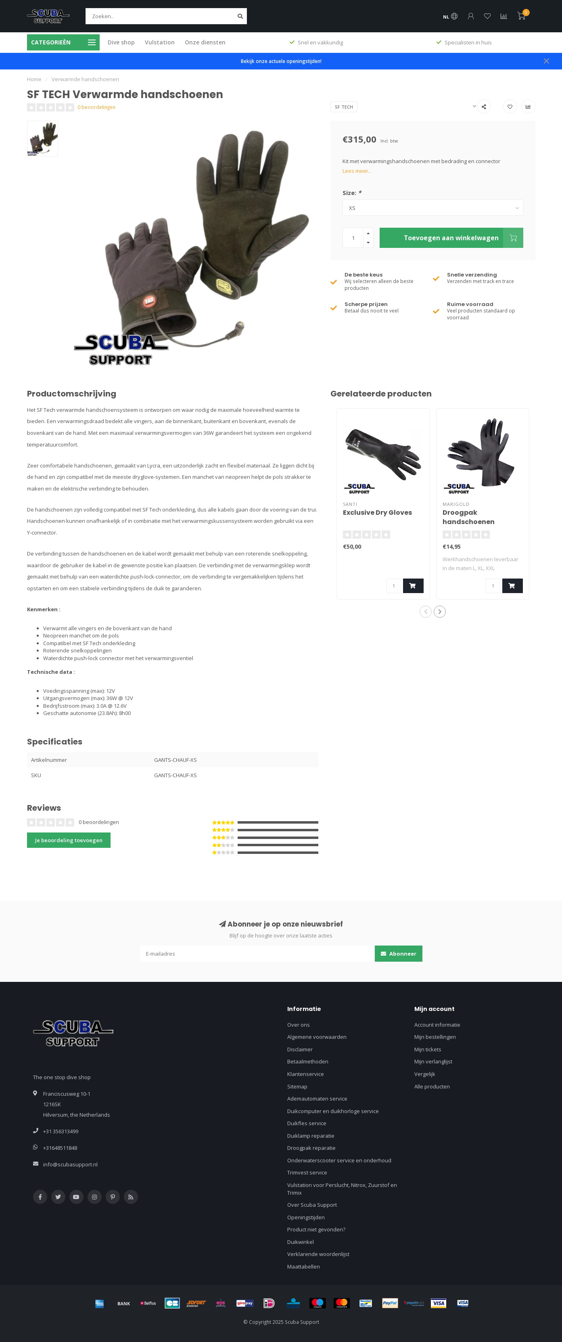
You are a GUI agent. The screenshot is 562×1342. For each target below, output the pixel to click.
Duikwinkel (300, 1242)
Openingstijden (306, 1217)
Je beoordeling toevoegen (68, 840)
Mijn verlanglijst (433, 1061)
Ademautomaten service (317, 1098)
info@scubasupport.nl (70, 1164)
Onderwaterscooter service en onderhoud (339, 1160)
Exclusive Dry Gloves (377, 512)
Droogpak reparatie (311, 1147)
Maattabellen (303, 1266)
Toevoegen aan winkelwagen (463, 238)
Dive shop (121, 42)
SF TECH (344, 107)
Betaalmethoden (307, 1061)
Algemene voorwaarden (317, 1036)
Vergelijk (424, 1074)
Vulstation (160, 42)
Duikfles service (306, 1123)
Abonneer (398, 953)
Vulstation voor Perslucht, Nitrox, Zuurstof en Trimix (342, 1188)
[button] (426, 612)
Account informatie (437, 1024)
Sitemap (297, 1086)
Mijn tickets (427, 1049)
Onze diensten (205, 42)
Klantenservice (305, 1074)
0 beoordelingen (96, 107)
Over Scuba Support (312, 1204)
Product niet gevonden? (316, 1229)
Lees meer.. (357, 170)
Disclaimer (300, 1049)
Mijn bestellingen (435, 1036)
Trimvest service (307, 1172)
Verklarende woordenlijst (318, 1254)
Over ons (298, 1024)
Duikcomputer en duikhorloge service (333, 1111)
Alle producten (432, 1086)
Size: (352, 193)
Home (34, 79)
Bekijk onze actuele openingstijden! (281, 61)
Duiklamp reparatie (310, 1135)
